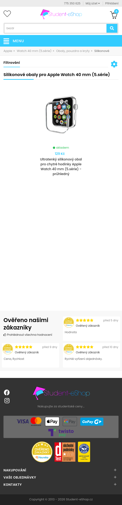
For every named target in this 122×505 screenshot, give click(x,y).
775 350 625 (72, 3)
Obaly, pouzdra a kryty (73, 51)
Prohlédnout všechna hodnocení (27, 335)
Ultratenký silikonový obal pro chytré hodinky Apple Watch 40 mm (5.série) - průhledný (61, 166)
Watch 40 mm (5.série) (34, 51)
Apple (7, 51)
